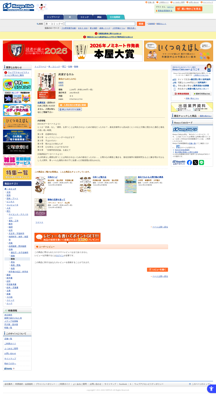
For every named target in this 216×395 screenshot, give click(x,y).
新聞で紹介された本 (13, 318)
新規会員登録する (165, 11)
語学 (8, 281)
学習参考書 (11, 284)
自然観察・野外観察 (17, 246)
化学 (11, 230)
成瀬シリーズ (104, 28)
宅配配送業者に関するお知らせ (109, 33)
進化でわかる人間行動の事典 (150, 177)
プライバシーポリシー (45, 384)
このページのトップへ (201, 384)
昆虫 (13, 262)
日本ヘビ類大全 (99, 177)
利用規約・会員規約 (24, 384)
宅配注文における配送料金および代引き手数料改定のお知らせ (110, 37)
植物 (13, 256)
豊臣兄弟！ (131, 28)
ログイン (170, 7)
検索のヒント (161, 24)
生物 (11, 249)
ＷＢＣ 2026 (82, 28)
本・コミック (10, 189)
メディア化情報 (11, 321)
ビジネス (10, 201)
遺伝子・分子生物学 (19, 252)
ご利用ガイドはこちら (201, 75)
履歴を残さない (206, 116)
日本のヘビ (52, 177)
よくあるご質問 (178, 2)
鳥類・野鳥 (16, 265)
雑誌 (99, 17)
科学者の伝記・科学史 (18, 272)
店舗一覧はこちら (192, 98)
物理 (11, 227)
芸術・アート (12, 198)
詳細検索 (151, 24)
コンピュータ (12, 205)
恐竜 (11, 243)
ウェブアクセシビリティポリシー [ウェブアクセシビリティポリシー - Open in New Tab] (149, 384)
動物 (13, 259)
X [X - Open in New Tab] (130, 384)
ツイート (39, 222)
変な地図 (93, 28)
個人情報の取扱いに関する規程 (186, 152)
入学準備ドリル (118, 28)
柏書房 (60, 82)
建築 (8, 275)
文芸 (8, 192)
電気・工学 (13, 221)
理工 (8, 211)
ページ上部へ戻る (160, 227)
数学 (11, 224)
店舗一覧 (151, 2)
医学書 (9, 278)
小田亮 (60, 85)
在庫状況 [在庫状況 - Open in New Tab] (41, 102)
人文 (8, 208)
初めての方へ (10, 363)
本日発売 (8, 315)
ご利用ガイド (164, 2)
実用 (8, 195)
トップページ (53, 17)
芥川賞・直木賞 (11, 324)
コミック (84, 17)
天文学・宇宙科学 (16, 233)
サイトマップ (208, 2)
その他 (9, 297)
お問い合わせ (194, 2)
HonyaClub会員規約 (182, 150)
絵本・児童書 (12, 287)
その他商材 (115, 17)
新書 (8, 294)
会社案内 (8, 384)
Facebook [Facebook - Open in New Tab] (123, 384)
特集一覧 (8, 327)
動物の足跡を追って (56, 199)
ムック (9, 303)
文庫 (8, 291)
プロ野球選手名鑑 (68, 28)
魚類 (13, 268)
